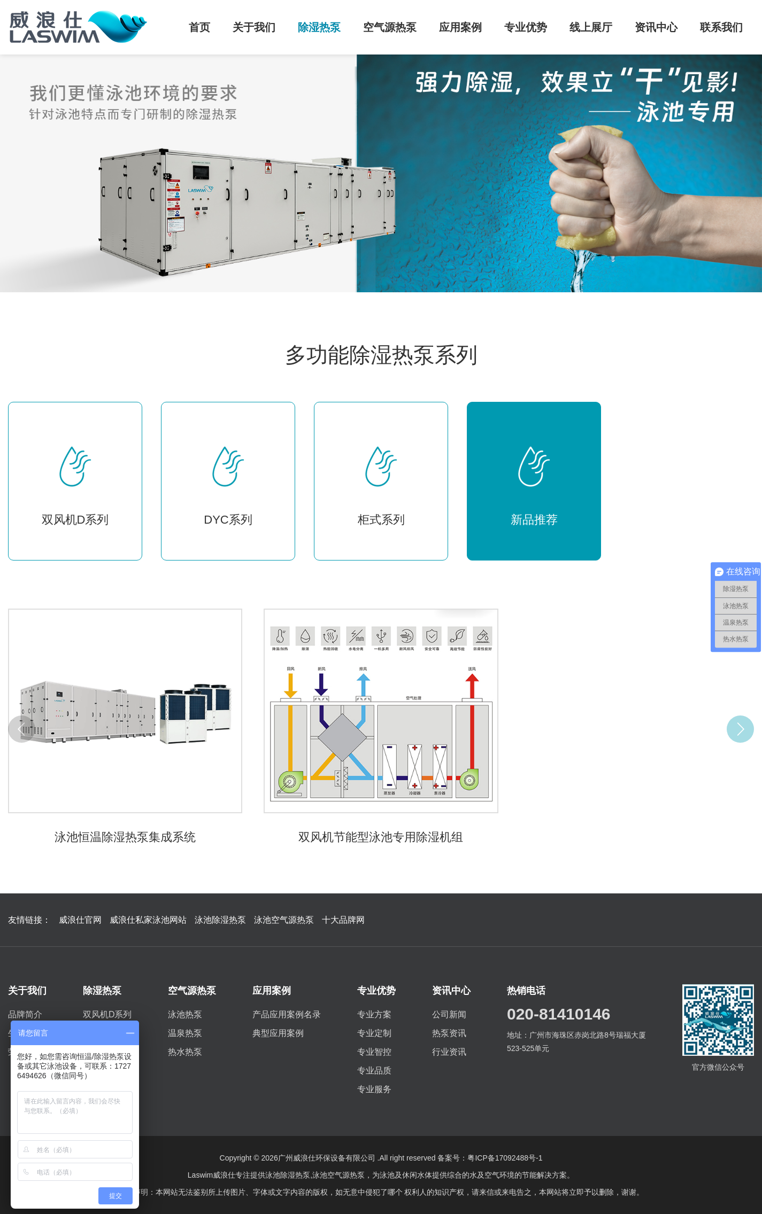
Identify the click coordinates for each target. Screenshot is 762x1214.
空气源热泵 (390, 27)
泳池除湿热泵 (220, 919)
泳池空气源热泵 (284, 919)
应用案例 (460, 27)
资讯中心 (656, 27)
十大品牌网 (343, 919)
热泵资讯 (449, 1033)
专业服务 (374, 1089)
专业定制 (374, 1033)
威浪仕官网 (80, 919)
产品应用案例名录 (286, 1014)
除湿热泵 (319, 27)
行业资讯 (449, 1051)
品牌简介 (25, 1014)
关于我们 (254, 27)
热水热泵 (185, 1051)
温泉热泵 (185, 1033)
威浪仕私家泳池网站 (148, 919)
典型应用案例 (278, 1033)
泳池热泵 (185, 1014)
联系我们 (721, 27)
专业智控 (374, 1051)
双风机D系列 (107, 1014)
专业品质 (374, 1070)
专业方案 (374, 1014)
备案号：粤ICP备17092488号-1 (489, 1158)
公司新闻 (449, 1014)
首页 (199, 27)
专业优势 (525, 27)
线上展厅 (590, 27)
